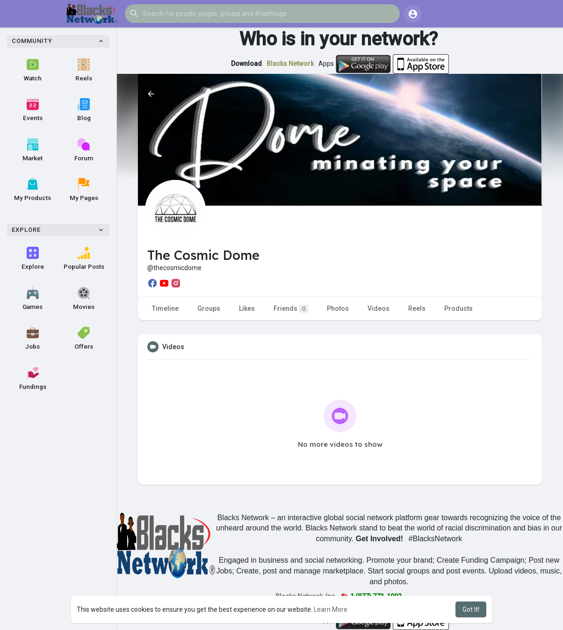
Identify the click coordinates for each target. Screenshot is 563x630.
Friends (291, 309)
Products (458, 308)
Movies (83, 298)
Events (33, 110)
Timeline (165, 308)
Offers (83, 338)
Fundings (32, 378)
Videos (379, 308)
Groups (208, 308)
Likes (247, 308)
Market (32, 150)
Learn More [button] (330, 609)
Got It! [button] (470, 609)
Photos (338, 308)
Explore (33, 258)
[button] (262, 13)
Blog (84, 110)
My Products (32, 189)
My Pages (84, 189)
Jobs (32, 338)
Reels (83, 70)
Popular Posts (84, 258)
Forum (83, 150)
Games (32, 298)
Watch (33, 70)
